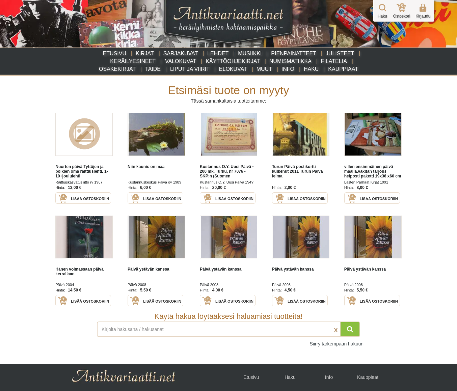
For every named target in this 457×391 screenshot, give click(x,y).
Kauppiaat (343, 69)
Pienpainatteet (293, 53)
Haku (311, 69)
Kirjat (145, 53)
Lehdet (217, 53)
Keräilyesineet (133, 61)
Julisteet (340, 53)
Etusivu (114, 53)
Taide (153, 69)
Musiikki (250, 53)
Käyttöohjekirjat (233, 61)
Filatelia (334, 61)
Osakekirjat (117, 69)
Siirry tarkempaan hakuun (337, 343)
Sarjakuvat (180, 53)
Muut (264, 69)
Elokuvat (233, 69)
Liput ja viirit (190, 69)
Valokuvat (180, 61)
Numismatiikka (290, 61)
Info (287, 69)
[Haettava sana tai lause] (228, 329)
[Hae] (350, 329)
